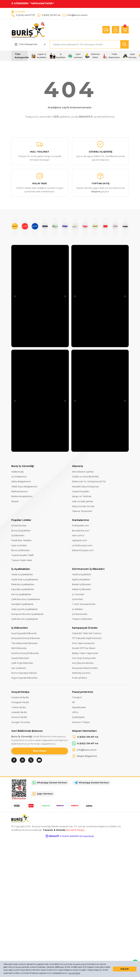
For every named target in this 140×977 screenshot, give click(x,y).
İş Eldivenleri (17, 535)
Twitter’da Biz (18, 707)
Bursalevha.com (80, 530)
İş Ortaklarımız (19, 476)
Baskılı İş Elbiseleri (81, 584)
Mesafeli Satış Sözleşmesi (85, 486)
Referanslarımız (19, 491)
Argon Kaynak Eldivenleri (24, 678)
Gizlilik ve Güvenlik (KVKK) (85, 476)
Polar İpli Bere (79, 678)
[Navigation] (19, 56)
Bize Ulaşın (39, 750)
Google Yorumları (20, 722)
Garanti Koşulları (80, 491)
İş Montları (77, 599)
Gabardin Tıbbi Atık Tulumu (86, 633)
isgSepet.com (79, 540)
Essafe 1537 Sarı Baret (83, 648)
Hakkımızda (17, 471)
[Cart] (125, 29)
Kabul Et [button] (125, 969)
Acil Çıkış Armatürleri (83, 663)
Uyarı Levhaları (19, 545)
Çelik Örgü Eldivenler (22, 663)
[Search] (89, 44)
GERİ (56, 116)
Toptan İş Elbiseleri (82, 619)
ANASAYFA (85, 116)
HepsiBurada (79, 707)
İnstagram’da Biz (20, 702)
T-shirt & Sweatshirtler (84, 604)
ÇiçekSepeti (78, 717)
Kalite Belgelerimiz (21, 481)
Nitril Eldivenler (19, 648)
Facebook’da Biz (20, 697)
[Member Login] (115, 29)
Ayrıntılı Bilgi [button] (74, 973)
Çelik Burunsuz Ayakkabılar (25, 599)
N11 (73, 702)
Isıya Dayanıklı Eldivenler (24, 633)
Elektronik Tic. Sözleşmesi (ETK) (89, 481)
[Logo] (28, 29)
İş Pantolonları (19, 525)
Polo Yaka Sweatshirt (83, 643)
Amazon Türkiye (81, 722)
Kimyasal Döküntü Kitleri (85, 668)
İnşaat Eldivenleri (20, 658)
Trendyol (77, 697)
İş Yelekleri (77, 609)
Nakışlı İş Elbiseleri (81, 589)
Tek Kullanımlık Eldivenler (24, 643)
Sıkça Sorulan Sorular (83, 506)
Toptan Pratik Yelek (21, 560)
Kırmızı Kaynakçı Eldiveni (24, 673)
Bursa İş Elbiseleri (20, 550)
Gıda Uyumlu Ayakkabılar (24, 609)
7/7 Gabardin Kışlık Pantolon (87, 638)
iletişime (95, 191)
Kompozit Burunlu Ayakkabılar (27, 614)
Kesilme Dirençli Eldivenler (25, 653)
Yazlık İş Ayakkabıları (22, 574)
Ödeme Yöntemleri (82, 511)
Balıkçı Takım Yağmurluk (85, 653)
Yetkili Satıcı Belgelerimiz (24, 486)
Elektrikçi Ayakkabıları (22, 584)
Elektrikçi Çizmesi (81, 673)
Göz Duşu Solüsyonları (84, 658)
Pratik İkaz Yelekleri (21, 540)
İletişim (15, 501)
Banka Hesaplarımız (22, 496)
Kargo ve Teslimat (81, 496)
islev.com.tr (78, 535)
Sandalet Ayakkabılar (22, 604)
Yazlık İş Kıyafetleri (81, 574)
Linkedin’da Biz (19, 712)
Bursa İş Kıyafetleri (21, 530)
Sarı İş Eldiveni (18, 668)
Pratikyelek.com (80, 525)
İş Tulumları (78, 594)
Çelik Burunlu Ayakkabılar (24, 619)
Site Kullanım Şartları (83, 471)
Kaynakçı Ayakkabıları (22, 589)
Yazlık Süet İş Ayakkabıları (24, 579)
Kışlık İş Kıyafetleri (81, 579)
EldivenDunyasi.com (83, 550)
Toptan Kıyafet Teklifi (22, 555)
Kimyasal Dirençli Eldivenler (25, 638)
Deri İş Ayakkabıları (21, 594)
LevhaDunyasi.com (82, 545)
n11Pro (75, 712)
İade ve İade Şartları (82, 501)
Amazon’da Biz (19, 717)
